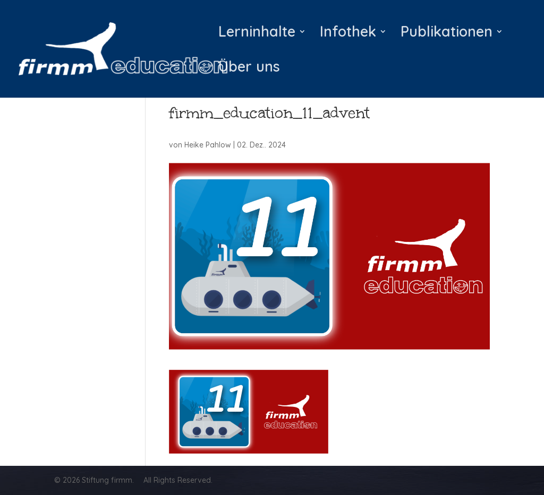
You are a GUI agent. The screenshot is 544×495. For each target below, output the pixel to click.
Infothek (348, 34)
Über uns (249, 69)
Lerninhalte (256, 34)
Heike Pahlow (207, 145)
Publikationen (446, 34)
